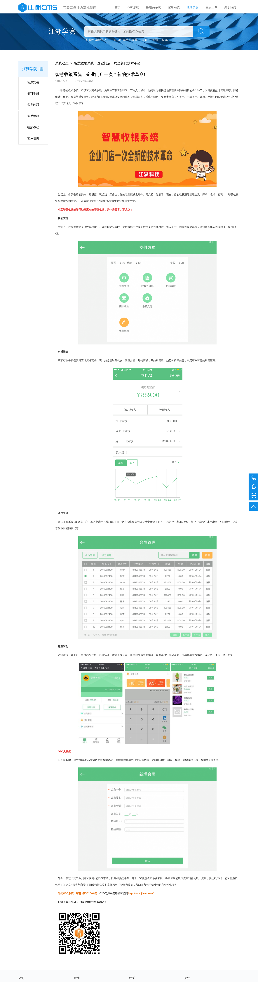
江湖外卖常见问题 (125, 41)
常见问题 (33, 106)
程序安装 (33, 83)
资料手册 (33, 94)
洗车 (165, 41)
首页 (118, 7)
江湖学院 (192, 7)
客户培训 (33, 139)
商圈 (155, 41)
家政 (145, 41)
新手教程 (33, 117)
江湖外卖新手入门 (98, 41)
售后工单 (211, 7)
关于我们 (230, 7)
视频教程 (33, 128)
